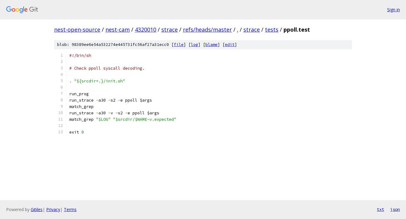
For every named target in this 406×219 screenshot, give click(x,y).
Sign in (393, 9)
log (194, 44)
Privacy (53, 209)
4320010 (145, 29)
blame (211, 44)
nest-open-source (77, 29)
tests (271, 29)
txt (380, 209)
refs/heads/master (207, 29)
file (179, 44)
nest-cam (117, 29)
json (395, 209)
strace (169, 29)
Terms (70, 209)
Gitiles (37, 209)
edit (230, 44)
